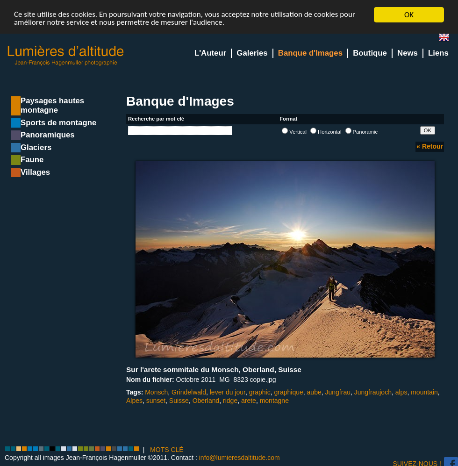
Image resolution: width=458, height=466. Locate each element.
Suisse (179, 400)
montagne (274, 400)
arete (248, 400)
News (407, 53)
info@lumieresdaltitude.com (239, 457)
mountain (424, 392)
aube (314, 392)
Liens (438, 53)
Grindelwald (189, 392)
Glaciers (36, 147)
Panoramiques (48, 134)
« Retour (429, 146)
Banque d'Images (310, 53)
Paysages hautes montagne (52, 105)
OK (409, 15)
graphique (288, 392)
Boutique (370, 53)
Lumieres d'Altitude (66, 56)
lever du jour (227, 392)
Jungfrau (338, 392)
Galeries (251, 53)
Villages (35, 172)
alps (401, 392)
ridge (230, 400)
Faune (32, 159)
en (447, 39)
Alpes (134, 400)
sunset (155, 400)
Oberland (206, 400)
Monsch (156, 392)
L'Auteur (210, 53)
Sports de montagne (58, 122)
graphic (260, 392)
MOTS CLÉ (167, 449)
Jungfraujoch (373, 392)
